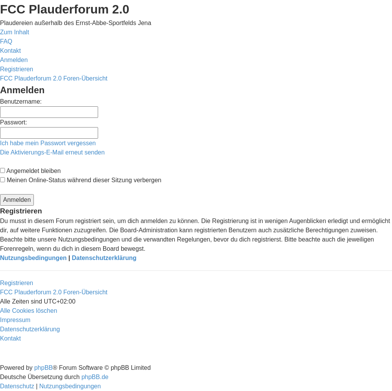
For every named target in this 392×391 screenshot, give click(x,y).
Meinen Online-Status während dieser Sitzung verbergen (80, 180)
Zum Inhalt (14, 32)
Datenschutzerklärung (104, 258)
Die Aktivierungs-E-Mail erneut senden (52, 152)
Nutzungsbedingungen (33, 258)
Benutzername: (21, 101)
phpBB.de (95, 377)
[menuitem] (6, 41)
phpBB (43, 367)
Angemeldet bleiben (30, 171)
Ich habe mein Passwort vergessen (48, 143)
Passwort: (13, 122)
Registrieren (16, 283)
